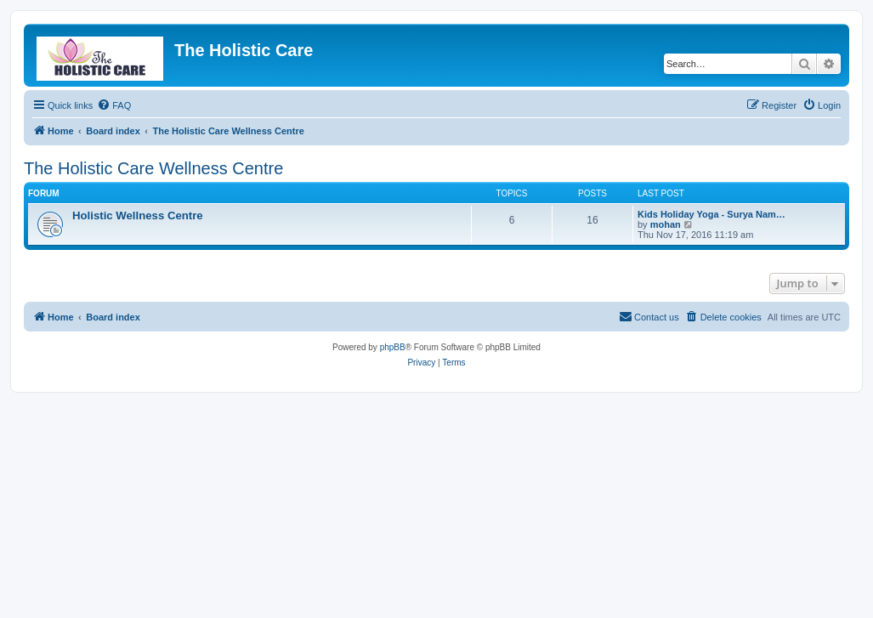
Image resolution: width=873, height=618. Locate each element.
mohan (665, 224)
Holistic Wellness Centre (137, 215)
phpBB (392, 347)
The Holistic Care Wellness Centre (153, 168)
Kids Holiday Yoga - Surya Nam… (711, 214)
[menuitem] (114, 105)
